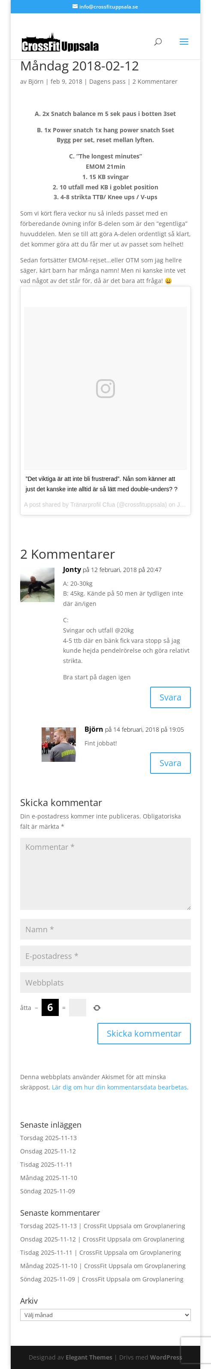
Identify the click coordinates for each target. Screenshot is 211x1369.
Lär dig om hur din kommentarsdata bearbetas (119, 1087)
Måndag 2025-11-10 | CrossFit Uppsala (76, 1266)
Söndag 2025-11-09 (47, 1191)
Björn (36, 81)
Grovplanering (164, 1226)
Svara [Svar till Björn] (170, 763)
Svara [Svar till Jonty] (170, 697)
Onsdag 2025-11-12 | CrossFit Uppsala (75, 1239)
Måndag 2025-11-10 (48, 1178)
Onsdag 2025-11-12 (48, 1151)
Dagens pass (107, 81)
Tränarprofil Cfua (92, 504)
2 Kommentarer (155, 81)
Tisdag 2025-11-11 (46, 1164)
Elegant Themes (89, 1357)
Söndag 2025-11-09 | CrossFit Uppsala (75, 1279)
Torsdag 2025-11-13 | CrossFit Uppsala (76, 1226)
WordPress (166, 1357)
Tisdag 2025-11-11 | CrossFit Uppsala (73, 1252)
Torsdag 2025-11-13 (48, 1138)
